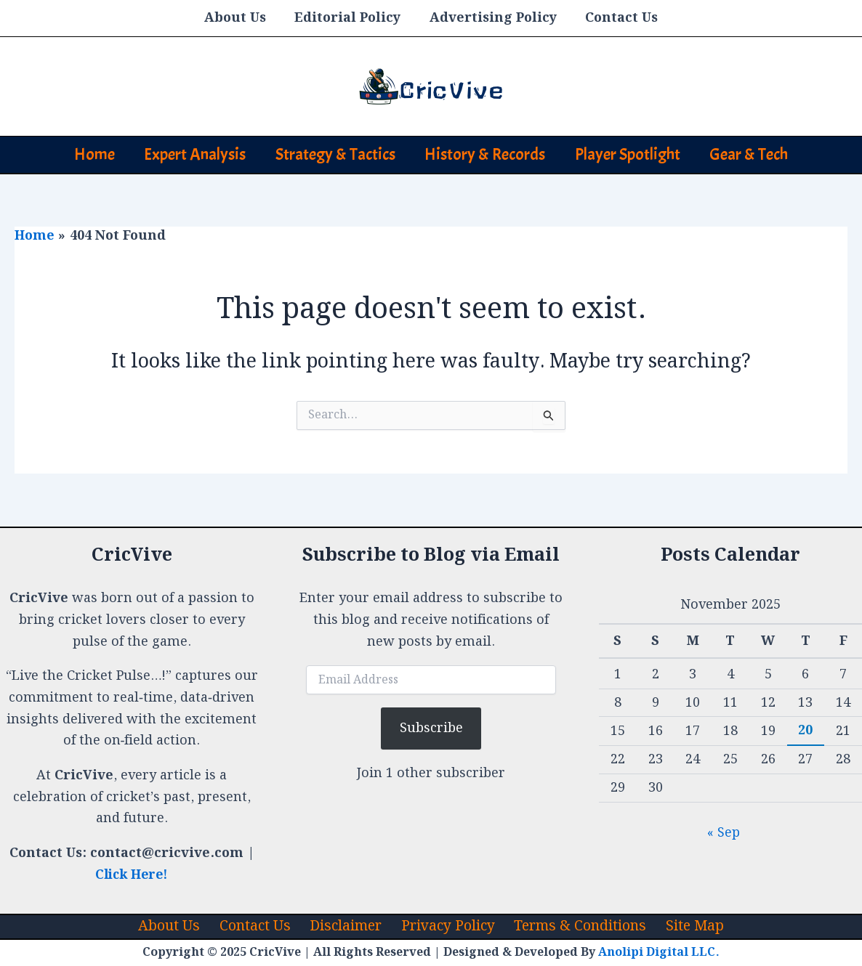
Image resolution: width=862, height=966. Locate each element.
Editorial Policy (349, 17)
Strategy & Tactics (333, 154)
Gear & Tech (759, 154)
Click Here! (131, 874)
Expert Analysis (189, 154)
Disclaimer (344, 926)
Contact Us (617, 17)
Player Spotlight (633, 154)
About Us (239, 17)
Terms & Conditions (576, 926)
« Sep (723, 832)
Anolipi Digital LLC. (659, 952)
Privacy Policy (446, 926)
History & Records (487, 154)
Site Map (687, 926)
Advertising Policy (491, 17)
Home (84, 154)
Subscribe (431, 727)
